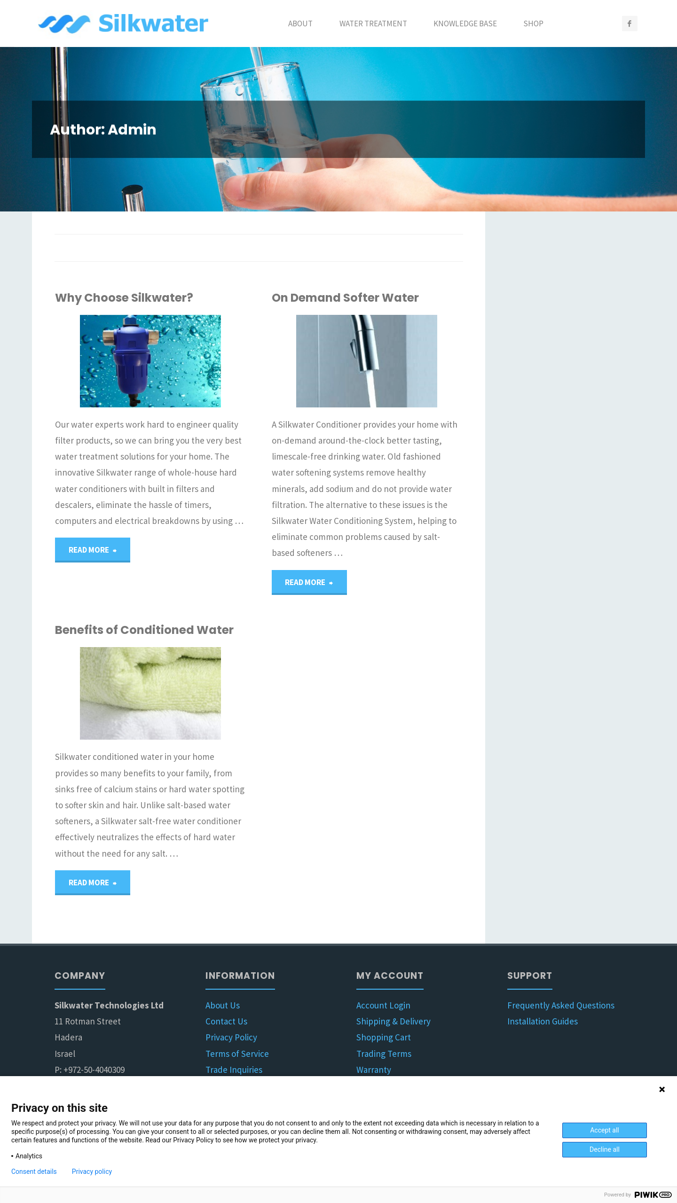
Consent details (34, 1171)
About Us (222, 1007)
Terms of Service (237, 1056)
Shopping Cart (383, 1040)
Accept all (604, 1130)
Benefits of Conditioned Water (144, 631)
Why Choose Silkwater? (124, 297)
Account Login (383, 1007)
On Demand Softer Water (345, 297)
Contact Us (226, 1023)
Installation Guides (542, 1023)
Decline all (605, 1149)
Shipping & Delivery (393, 1023)
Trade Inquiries (233, 1072)
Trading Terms (383, 1056)
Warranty (373, 1072)
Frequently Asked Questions (560, 1007)
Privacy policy (92, 1171)
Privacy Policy (231, 1040)
